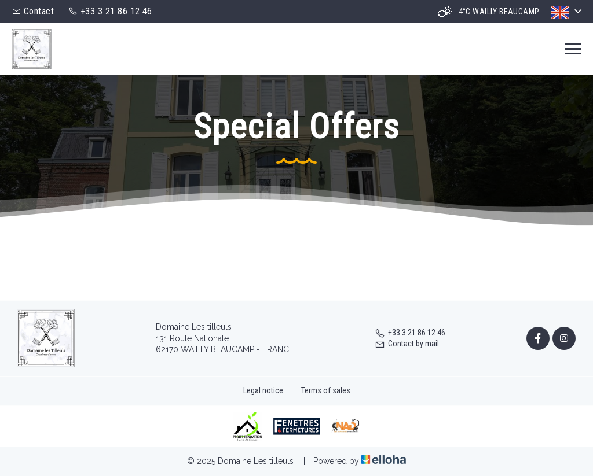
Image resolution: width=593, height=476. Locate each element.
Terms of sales (325, 390)
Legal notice (263, 390)
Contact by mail (407, 343)
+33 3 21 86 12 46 (410, 332)
